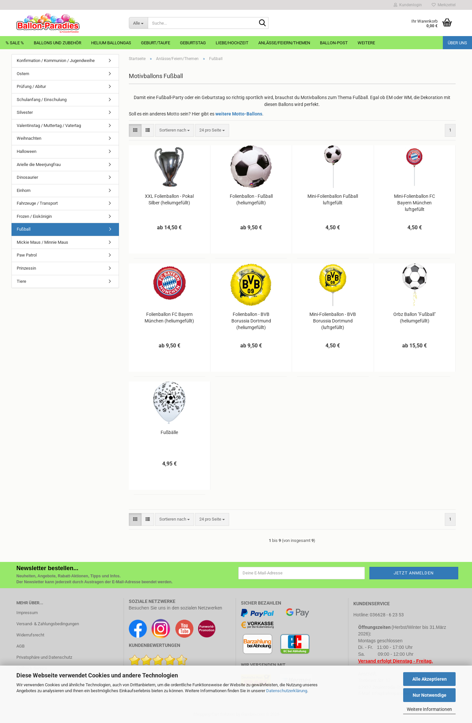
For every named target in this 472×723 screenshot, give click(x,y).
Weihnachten (29, 138)
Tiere (21, 281)
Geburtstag (193, 42)
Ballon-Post (334, 42)
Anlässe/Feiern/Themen (284, 42)
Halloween (26, 151)
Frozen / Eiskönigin (34, 216)
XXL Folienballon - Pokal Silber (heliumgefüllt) (169, 199)
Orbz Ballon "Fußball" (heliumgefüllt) (414, 317)
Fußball (23, 229)
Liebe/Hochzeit (232, 42)
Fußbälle (169, 432)
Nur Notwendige (429, 695)
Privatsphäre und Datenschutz (44, 657)
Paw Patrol (27, 255)
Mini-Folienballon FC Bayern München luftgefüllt (414, 203)
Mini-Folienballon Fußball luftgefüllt (332, 199)
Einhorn (23, 190)
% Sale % (15, 42)
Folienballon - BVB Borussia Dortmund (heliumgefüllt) (251, 321)
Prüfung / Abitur (31, 86)
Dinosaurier (27, 177)
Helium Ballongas (111, 42)
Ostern (23, 73)
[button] (135, 130)
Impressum (27, 612)
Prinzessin (26, 268)
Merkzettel (444, 5)
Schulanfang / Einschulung (42, 99)
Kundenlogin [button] (408, 5)
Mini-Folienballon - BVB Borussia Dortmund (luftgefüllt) (332, 321)
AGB (20, 646)
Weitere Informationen (429, 709)
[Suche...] (138, 23)
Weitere (366, 42)
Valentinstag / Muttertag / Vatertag (49, 125)
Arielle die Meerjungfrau (39, 164)
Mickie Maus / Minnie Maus (42, 242)
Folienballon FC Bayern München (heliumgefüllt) (169, 317)
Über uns (457, 42)
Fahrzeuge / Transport (37, 203)
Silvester (25, 112)
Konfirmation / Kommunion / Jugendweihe (56, 60)
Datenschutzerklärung (286, 690)
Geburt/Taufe (155, 42)
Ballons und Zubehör (57, 42)
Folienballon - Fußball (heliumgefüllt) (251, 199)
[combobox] (174, 130)
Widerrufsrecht (30, 634)
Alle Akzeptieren (429, 679)
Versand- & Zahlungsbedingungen (47, 623)
